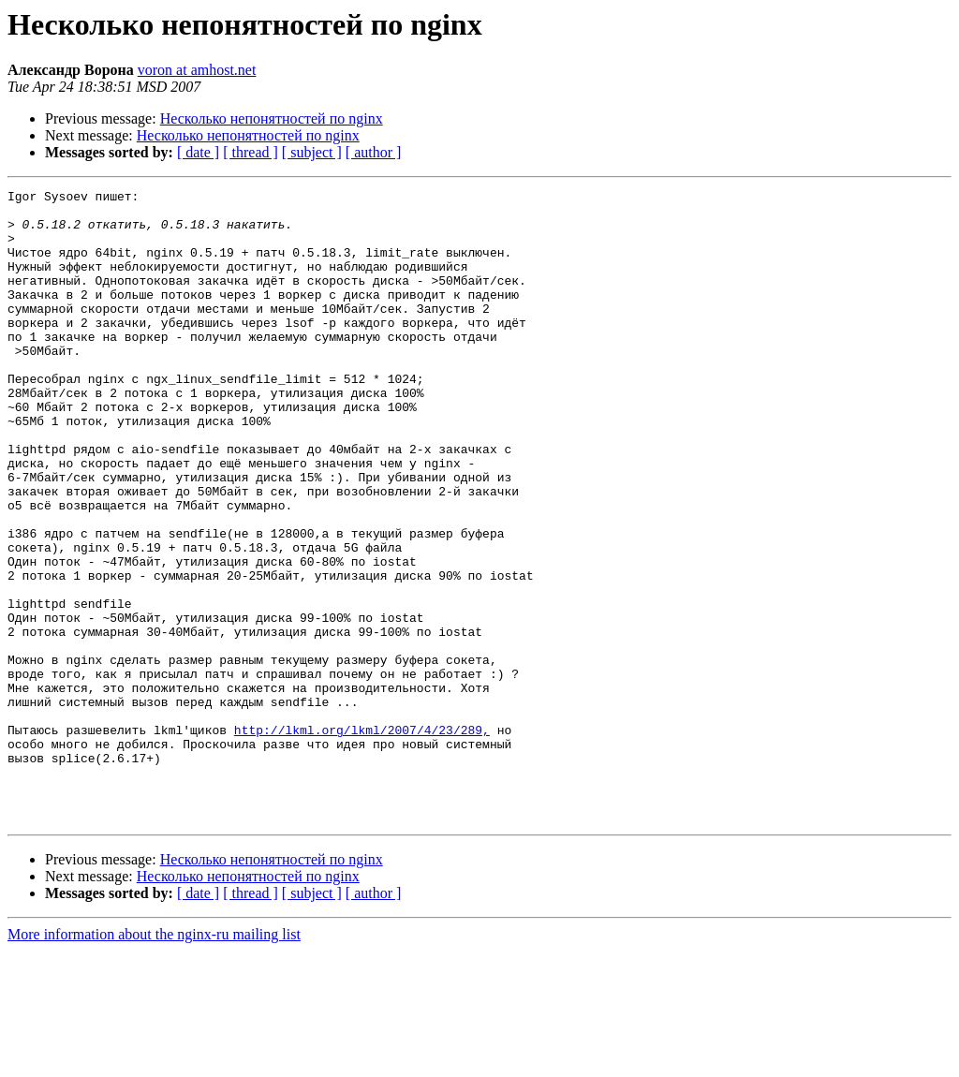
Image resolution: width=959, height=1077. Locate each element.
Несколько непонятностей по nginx (271, 118)
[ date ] (198, 152)
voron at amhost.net (197, 70)
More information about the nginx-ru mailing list (154, 1061)
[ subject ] (312, 152)
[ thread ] (250, 152)
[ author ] (374, 152)
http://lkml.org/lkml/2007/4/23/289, (362, 839)
